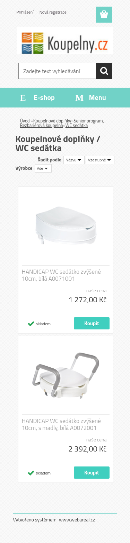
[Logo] (65, 40)
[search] (104, 71)
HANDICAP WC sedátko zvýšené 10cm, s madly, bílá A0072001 (61, 424)
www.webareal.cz (77, 519)
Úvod (25, 120)
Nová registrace (53, 12)
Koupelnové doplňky (52, 120)
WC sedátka (77, 125)
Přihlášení (25, 12)
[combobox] (74, 160)
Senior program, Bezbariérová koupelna (62, 123)
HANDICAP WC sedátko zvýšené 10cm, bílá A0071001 (61, 275)
